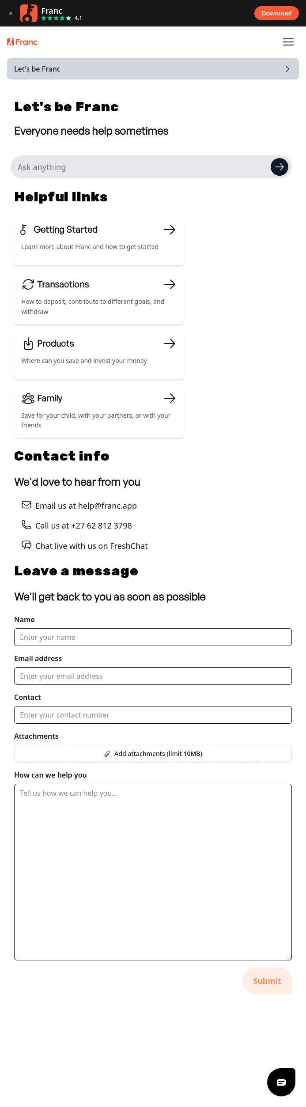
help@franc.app (107, 505)
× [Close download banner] (11, 13)
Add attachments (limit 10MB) (153, 753)
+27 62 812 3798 (101, 525)
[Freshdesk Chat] (281, 1082)
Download (276, 13)
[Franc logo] (23, 41)
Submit (267, 980)
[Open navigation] (288, 42)
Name (24, 619)
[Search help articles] (151, 167)
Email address (38, 658)
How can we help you (50, 775)
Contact (27, 697)
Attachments (36, 736)
